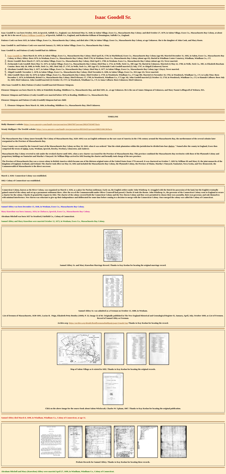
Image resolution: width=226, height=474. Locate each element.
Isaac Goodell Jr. (15, 55)
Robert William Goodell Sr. (33, 35)
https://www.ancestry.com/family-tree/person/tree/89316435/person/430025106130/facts (74, 129)
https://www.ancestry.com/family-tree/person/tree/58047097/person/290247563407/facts (62, 124)
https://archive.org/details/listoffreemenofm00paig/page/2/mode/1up (98, 323)
